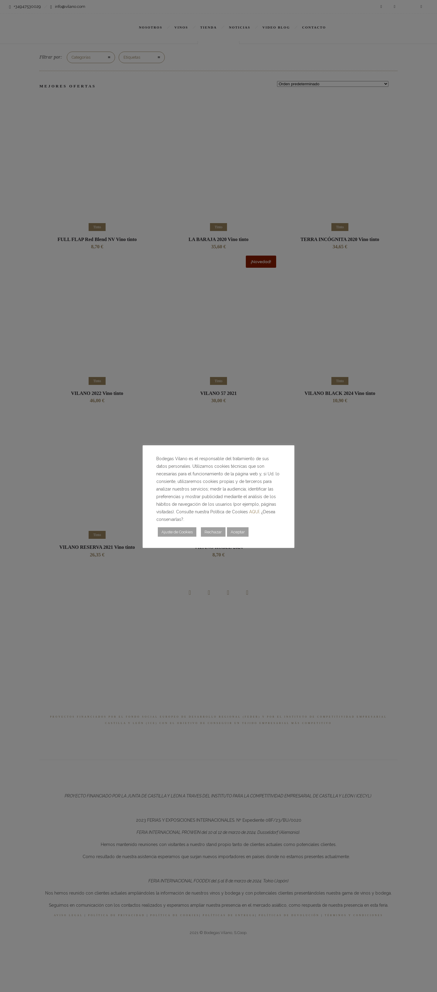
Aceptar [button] (238, 532)
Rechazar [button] (213, 532)
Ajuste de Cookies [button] (177, 532)
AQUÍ (254, 511)
